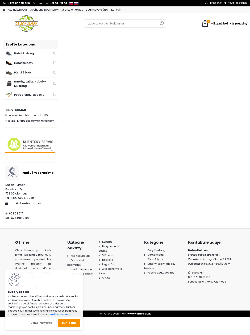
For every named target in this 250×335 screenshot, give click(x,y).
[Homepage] (4, 9)
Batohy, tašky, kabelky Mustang (26, 84)
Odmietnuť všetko (41, 323)
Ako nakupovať (17, 9)
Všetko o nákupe (72, 9)
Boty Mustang (20, 53)
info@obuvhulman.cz (25, 203)
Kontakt (116, 9)
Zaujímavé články (97, 9)
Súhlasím (69, 323)
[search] (162, 24)
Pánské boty (19, 72)
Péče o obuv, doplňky (25, 95)
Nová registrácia (237, 3)
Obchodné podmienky (44, 9)
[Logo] (26, 23)
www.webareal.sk (139, 313)
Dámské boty (19, 63)
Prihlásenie (215, 3)
